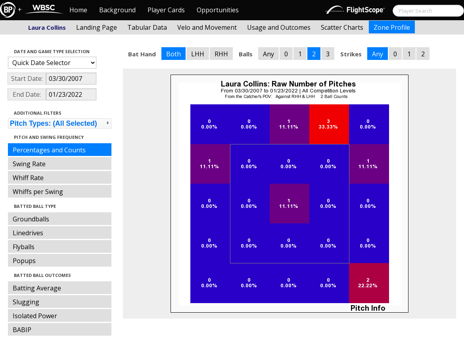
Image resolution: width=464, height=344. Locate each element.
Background (117, 10)
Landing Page (96, 27)
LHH (197, 54)
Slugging (26, 302)
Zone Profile (392, 27)
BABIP (22, 329)
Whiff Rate (28, 177)
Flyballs (24, 246)
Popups (24, 260)
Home (78, 10)
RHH (221, 54)
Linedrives (28, 233)
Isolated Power (35, 315)
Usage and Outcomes (279, 27)
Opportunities (218, 10)
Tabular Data (147, 27)
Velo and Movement (207, 27)
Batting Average (37, 288)
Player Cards (166, 10)
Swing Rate (29, 164)
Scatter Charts (342, 27)
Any (268, 54)
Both (173, 54)
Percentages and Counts (49, 150)
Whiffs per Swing (38, 191)
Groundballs (31, 219)
